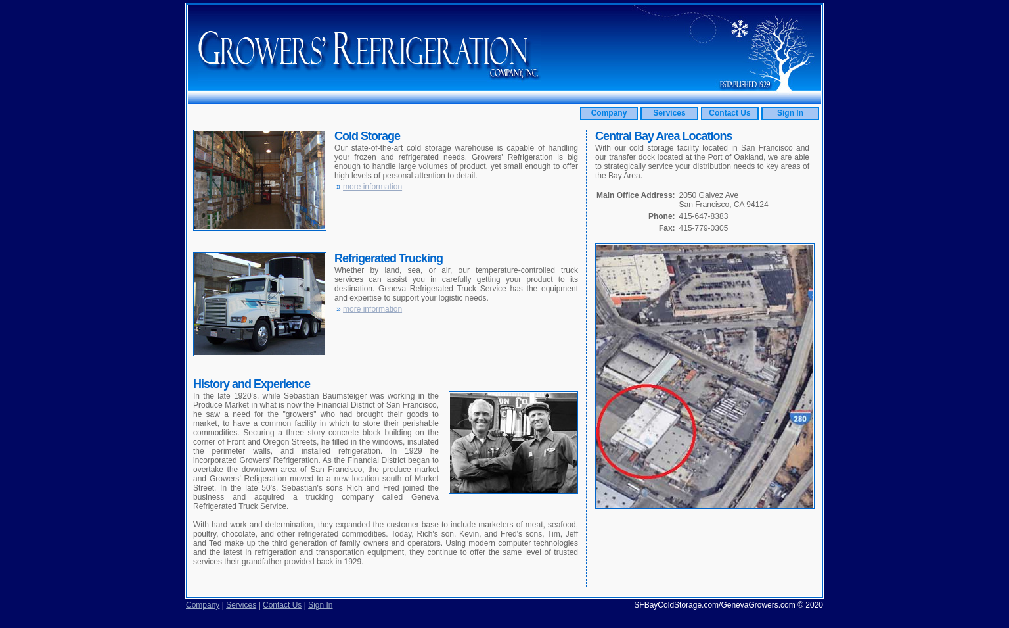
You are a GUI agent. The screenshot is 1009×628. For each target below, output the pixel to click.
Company (609, 113)
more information (372, 186)
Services (669, 113)
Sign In (790, 113)
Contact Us (729, 113)
